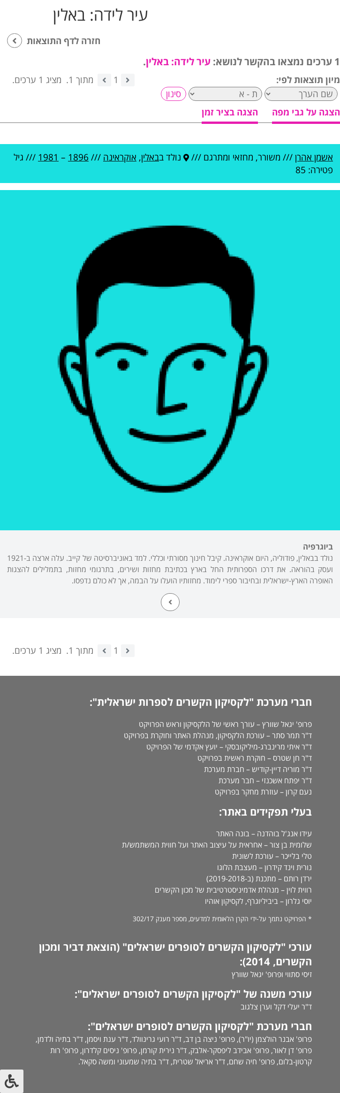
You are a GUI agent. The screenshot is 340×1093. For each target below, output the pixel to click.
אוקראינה (119, 157)
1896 (78, 157)
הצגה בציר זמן (230, 112)
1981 (48, 157)
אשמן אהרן (314, 157)
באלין (150, 157)
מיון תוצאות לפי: (308, 80)
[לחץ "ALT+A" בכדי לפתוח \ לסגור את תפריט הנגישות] (11, 1081)
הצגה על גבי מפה (306, 112)
